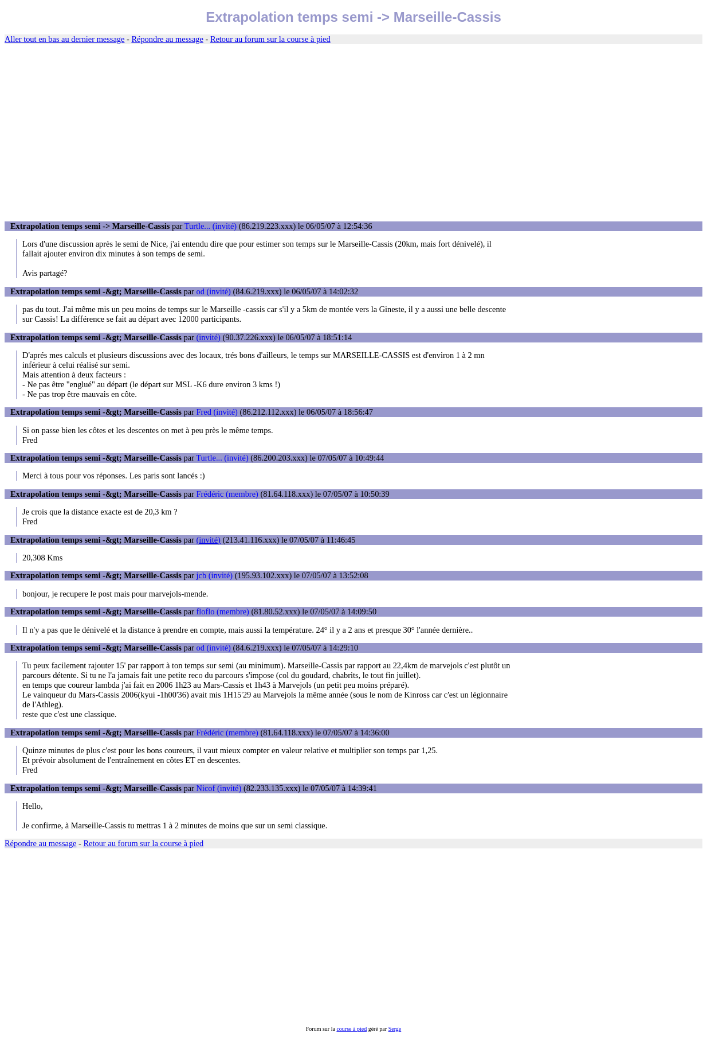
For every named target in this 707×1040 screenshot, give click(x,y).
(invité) (209, 337)
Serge (395, 1029)
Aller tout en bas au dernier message (64, 39)
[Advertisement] (353, 133)
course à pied (351, 1029)
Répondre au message (167, 39)
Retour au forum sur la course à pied (270, 39)
